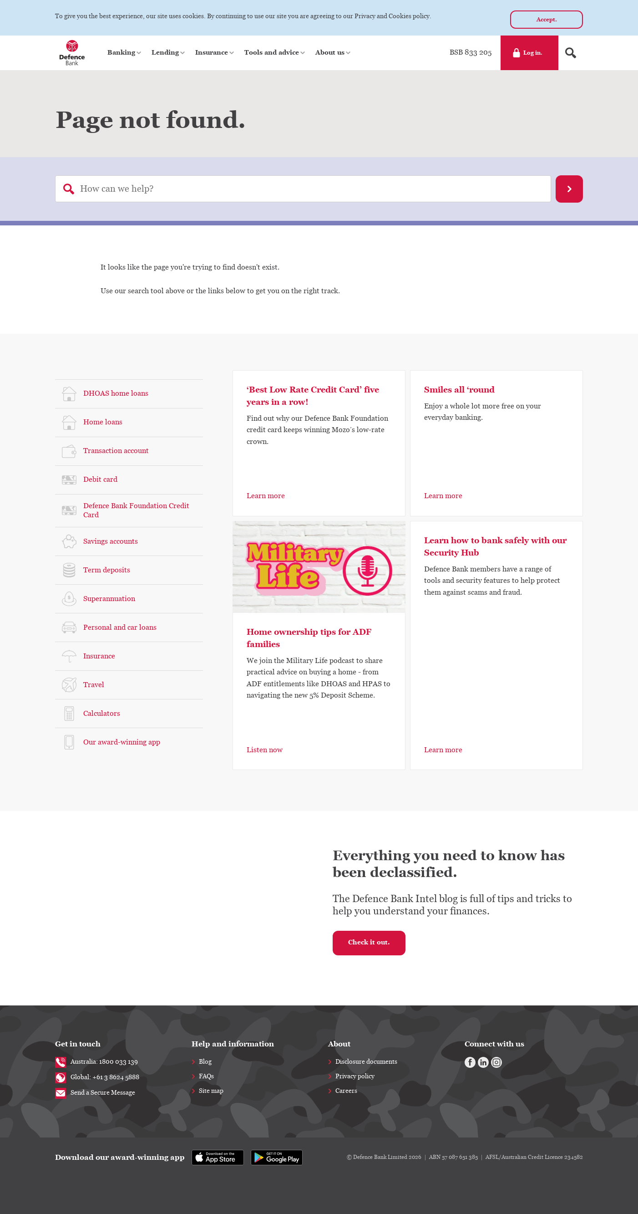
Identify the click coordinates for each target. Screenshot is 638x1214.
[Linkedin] (483, 1062)
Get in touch (78, 1044)
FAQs (206, 1076)
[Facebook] (470, 1062)
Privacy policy (355, 1076)
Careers (346, 1091)
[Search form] (571, 53)
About (339, 1044)
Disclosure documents (366, 1062)
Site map (211, 1091)
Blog (205, 1062)
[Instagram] (496, 1062)
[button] (125, 53)
